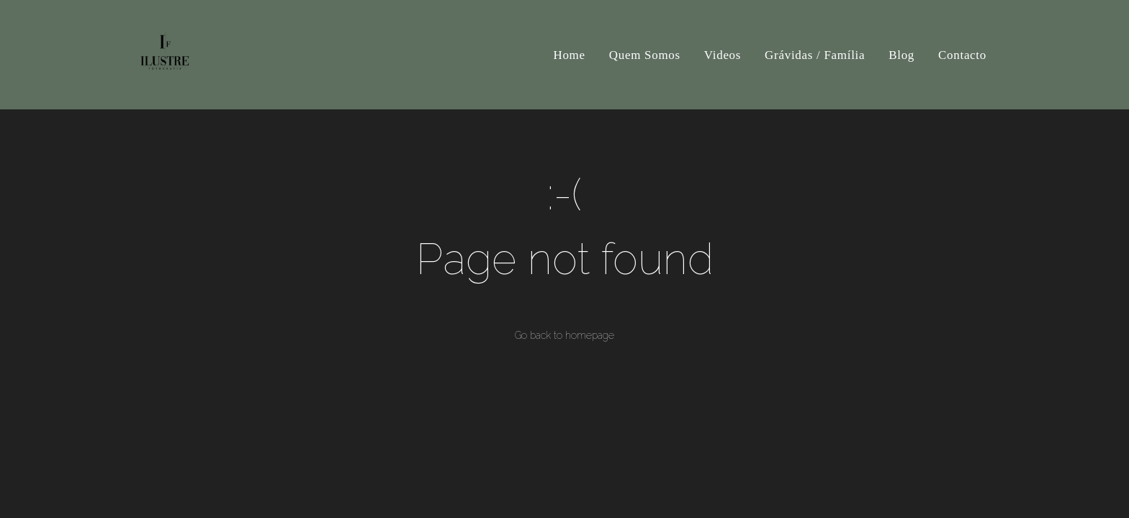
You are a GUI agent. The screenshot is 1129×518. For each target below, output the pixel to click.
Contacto (962, 55)
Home (569, 55)
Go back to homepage (564, 335)
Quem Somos (644, 55)
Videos (722, 55)
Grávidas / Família (815, 55)
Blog (901, 55)
